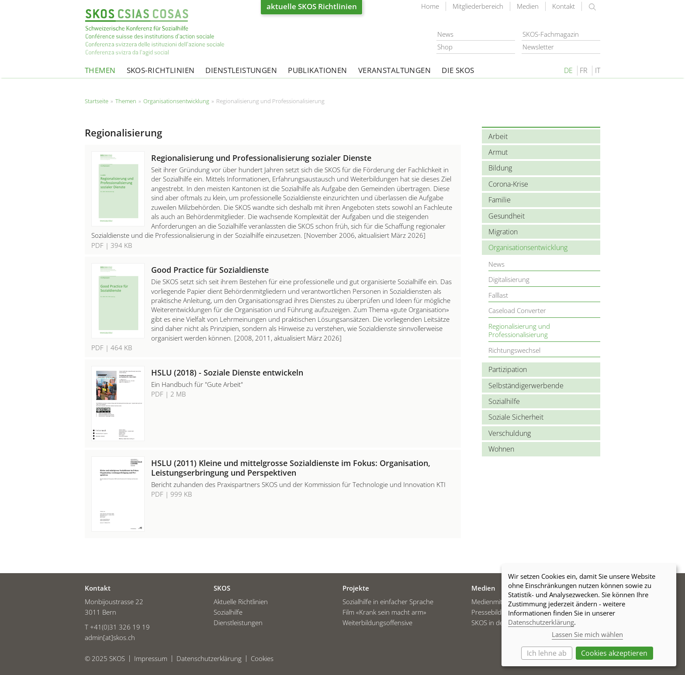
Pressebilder (489, 610)
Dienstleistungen (241, 70)
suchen (592, 6)
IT (597, 70)
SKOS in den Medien (501, 620)
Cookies (262, 657)
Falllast (498, 295)
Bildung (500, 168)
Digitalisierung (508, 279)
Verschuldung (509, 433)
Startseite (155, 32)
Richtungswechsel (514, 350)
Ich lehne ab (547, 653)
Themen (100, 70)
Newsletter (538, 46)
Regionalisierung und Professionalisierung (519, 330)
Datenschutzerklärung (209, 657)
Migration (503, 232)
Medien (528, 6)
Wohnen (501, 449)
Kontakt (563, 6)
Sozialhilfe (504, 401)
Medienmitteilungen (500, 599)
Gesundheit (506, 216)
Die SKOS (458, 70)
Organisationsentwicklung (176, 101)
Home (430, 6)
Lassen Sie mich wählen (587, 634)
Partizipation (507, 369)
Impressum (150, 657)
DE (568, 70)
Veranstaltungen (394, 70)
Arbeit (498, 136)
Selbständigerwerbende (526, 385)
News (445, 34)
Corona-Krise (508, 184)
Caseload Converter (517, 310)
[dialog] (589, 615)
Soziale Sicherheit (515, 417)
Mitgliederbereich (478, 6)
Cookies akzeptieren (614, 653)
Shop (445, 46)
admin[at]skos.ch (110, 635)
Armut (498, 152)
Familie (499, 200)
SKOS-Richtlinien (161, 70)
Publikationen (317, 70)
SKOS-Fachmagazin (550, 34)
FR (584, 70)
